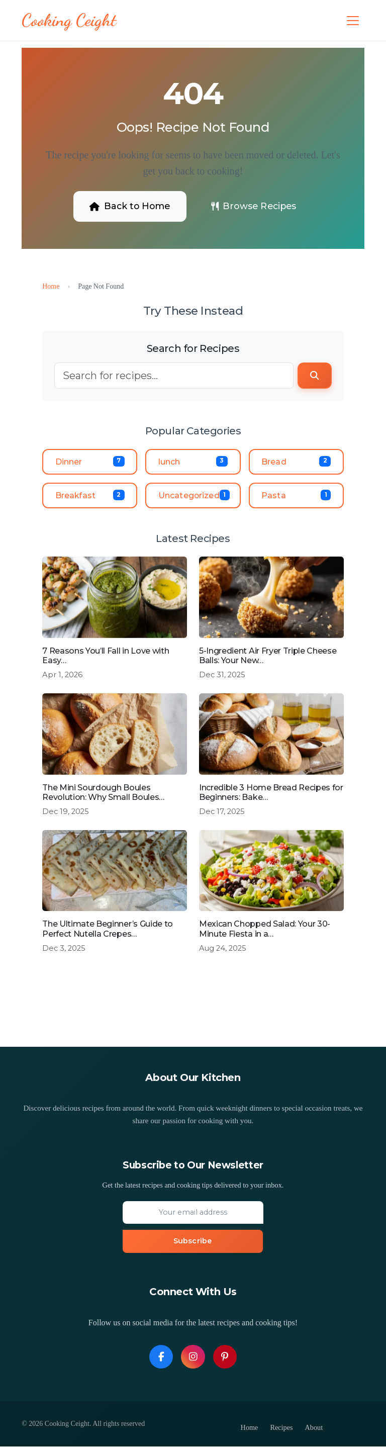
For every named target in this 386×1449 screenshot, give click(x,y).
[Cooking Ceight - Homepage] (70, 20)
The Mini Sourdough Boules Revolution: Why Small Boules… (103, 793)
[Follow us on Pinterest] (225, 1359)
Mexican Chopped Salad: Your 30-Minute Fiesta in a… (264, 930)
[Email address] (193, 1214)
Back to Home (127, 206)
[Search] (174, 376)
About (314, 1430)
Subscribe (192, 1242)
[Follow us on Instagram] (193, 1359)
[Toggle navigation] (352, 20)
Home (50, 286)
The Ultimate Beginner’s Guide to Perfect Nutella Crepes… (107, 930)
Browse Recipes (255, 206)
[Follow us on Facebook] (161, 1359)
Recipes (281, 1430)
